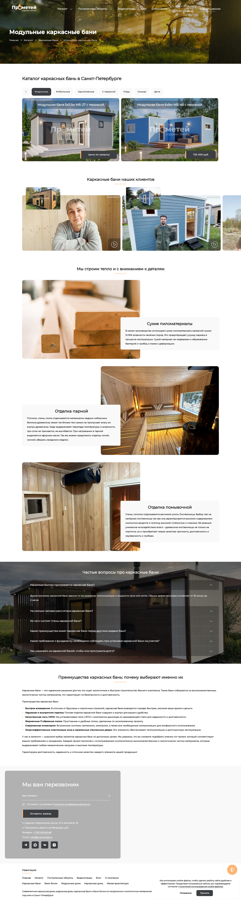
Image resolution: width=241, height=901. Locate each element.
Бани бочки (50, 883)
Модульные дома (71, 883)
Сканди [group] (142, 91)
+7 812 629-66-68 (184, 11)
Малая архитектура (117, 883)
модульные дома (64, 891)
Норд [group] (126, 91)
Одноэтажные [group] (86, 91)
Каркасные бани (31, 883)
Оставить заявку (40, 813)
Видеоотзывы (84, 878)
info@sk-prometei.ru (41, 837)
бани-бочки (99, 891)
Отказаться (186, 893)
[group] (26, 92)
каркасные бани (82, 891)
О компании (112, 878)
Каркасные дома (93, 883)
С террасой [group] (108, 91)
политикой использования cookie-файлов (201, 886)
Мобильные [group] (63, 91)
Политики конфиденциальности (71, 804)
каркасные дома (46, 891)
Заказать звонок (210, 8)
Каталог (39, 878)
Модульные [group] (41, 91)
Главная (26, 878)
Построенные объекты (60, 878)
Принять (204, 893)
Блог (98, 878)
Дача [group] (157, 91)
